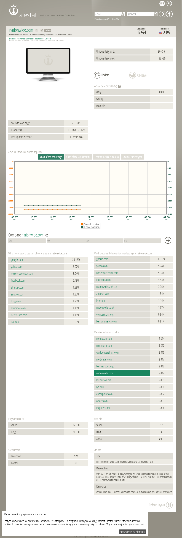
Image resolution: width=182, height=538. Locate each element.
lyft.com (100, 387)
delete (48, 30)
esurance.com (18, 308)
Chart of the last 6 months (107, 157)
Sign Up (115, 19)
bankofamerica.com (106, 321)
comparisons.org (105, 314)
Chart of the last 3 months (78, 157)
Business (13, 39)
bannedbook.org (105, 366)
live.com (15, 322)
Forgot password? (102, 19)
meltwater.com (104, 359)
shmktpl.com (17, 287)
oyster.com (102, 401)
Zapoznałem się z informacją (132, 532)
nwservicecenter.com (22, 274)
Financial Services (25, 39)
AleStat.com (48, 10)
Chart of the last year (132, 157)
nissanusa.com (104, 346)
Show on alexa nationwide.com (36, 30)
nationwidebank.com (107, 287)
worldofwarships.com (107, 352)
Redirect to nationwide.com (42, 30)
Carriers (48, 39)
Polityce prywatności (134, 524)
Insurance (39, 39)
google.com (17, 260)
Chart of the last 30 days (51, 157)
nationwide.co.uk (105, 308)
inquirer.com (103, 408)
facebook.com (18, 281)
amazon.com (17, 294)
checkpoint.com (104, 394)
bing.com (16, 301)
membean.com (104, 339)
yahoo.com (16, 267)
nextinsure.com (19, 315)
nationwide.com (104, 373)
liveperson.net (103, 380)
